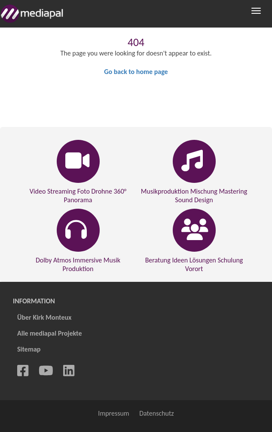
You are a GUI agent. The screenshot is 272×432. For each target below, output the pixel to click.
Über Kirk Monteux (44, 317)
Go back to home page (136, 72)
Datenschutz (156, 413)
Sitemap (28, 349)
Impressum (113, 413)
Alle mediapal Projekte (49, 333)
